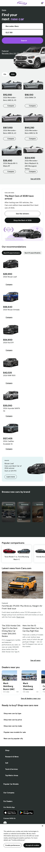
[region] (22, 838)
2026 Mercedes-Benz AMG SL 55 (31, 131)
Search (22, 40)
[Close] (42, 825)
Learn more (10, 477)
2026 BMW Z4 (30, 97)
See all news (36, 660)
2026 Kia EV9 (8, 342)
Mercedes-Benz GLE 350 (10, 53)
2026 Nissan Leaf (10, 277)
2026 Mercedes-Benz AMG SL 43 (9, 98)
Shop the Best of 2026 (23, 220)
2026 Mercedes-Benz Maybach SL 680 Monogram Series (31, 164)
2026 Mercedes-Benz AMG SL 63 (9, 131)
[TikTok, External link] (5, 823)
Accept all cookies (32, 845)
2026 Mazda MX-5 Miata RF (10, 164)
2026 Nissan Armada (11, 309)
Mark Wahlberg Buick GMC (9, 686)
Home (4, 10)
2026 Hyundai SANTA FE (11, 409)
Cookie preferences (12, 845)
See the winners (22, 213)
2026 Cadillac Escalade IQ (8, 442)
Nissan (39, 517)
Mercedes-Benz (22, 518)
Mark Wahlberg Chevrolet (28, 686)
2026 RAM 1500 (9, 375)
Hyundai (8, 517)
